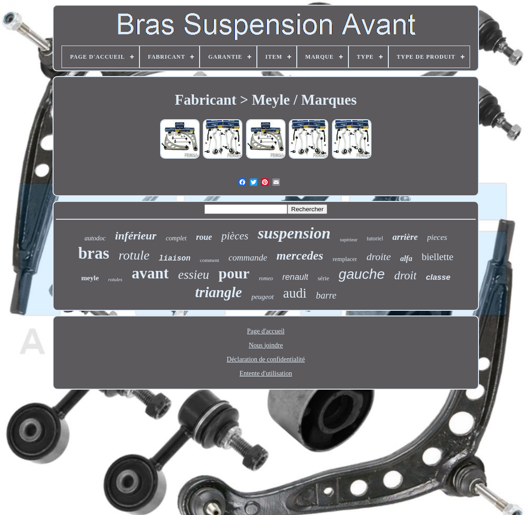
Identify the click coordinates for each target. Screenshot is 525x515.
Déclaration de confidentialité (266, 359)
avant (150, 273)
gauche (362, 274)
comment (209, 260)
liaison (174, 258)
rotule (134, 255)
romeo (266, 278)
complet (176, 238)
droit (405, 275)
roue (204, 237)
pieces (437, 237)
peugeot (262, 296)
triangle (218, 292)
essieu (193, 275)
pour (233, 273)
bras (93, 253)
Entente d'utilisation (265, 373)
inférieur (135, 236)
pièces (234, 236)
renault (295, 277)
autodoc (95, 238)
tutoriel (375, 238)
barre (326, 295)
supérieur (348, 239)
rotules (115, 279)
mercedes (300, 255)
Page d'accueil (266, 331)
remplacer (344, 258)
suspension (294, 233)
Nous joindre (266, 345)
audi (295, 292)
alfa (406, 258)
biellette (438, 256)
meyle (90, 278)
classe (438, 277)
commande (248, 257)
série (323, 278)
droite (378, 256)
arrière (405, 237)
